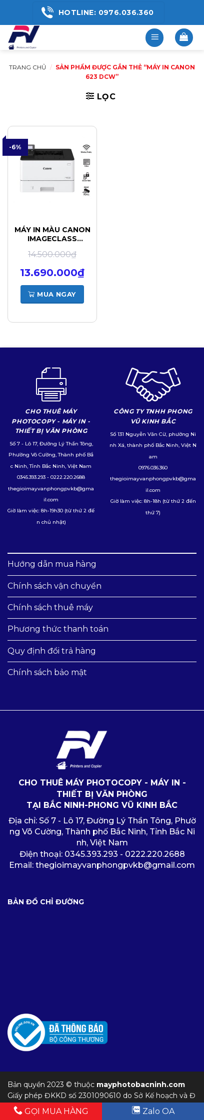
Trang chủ (27, 67)
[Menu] (155, 37)
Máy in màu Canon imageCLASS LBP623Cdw (52, 234)
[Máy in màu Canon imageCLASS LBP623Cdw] (52, 169)
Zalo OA (153, 1111)
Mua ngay (52, 294)
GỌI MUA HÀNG (51, 1110)
